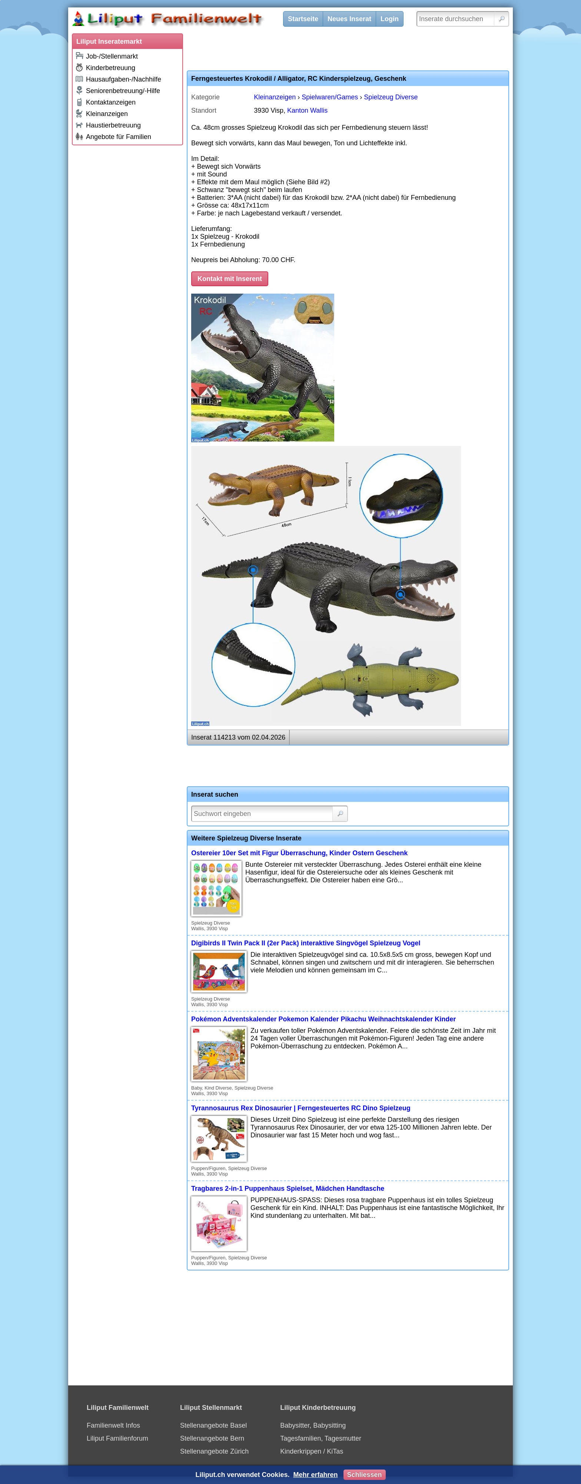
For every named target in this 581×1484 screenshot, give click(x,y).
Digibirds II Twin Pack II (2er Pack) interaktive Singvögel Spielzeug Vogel (306, 943)
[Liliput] (181, 20)
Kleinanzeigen (101, 113)
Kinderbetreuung (105, 67)
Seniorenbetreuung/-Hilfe (117, 90)
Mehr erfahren (315, 1474)
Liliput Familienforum (117, 1438)
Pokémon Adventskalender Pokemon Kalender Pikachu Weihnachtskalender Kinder (323, 1019)
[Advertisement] (127, 260)
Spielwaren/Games (330, 97)
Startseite (303, 19)
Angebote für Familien (113, 136)
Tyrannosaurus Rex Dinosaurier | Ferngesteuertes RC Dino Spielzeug (301, 1108)
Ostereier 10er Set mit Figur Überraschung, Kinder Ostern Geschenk (299, 853)
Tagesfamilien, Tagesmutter (320, 1438)
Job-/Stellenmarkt (106, 56)
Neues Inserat (349, 19)
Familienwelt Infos (113, 1425)
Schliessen (364, 1474)
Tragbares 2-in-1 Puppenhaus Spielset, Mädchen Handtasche (287, 1188)
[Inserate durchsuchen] (462, 19)
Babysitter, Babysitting (313, 1425)
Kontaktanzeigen (105, 101)
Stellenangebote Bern (212, 1438)
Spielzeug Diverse (391, 97)
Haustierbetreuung (108, 124)
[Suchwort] (269, 814)
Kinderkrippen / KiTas (311, 1451)
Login (390, 19)
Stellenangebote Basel (213, 1425)
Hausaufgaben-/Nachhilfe (118, 79)
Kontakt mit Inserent (229, 278)
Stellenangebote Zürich (214, 1451)
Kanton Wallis (307, 110)
